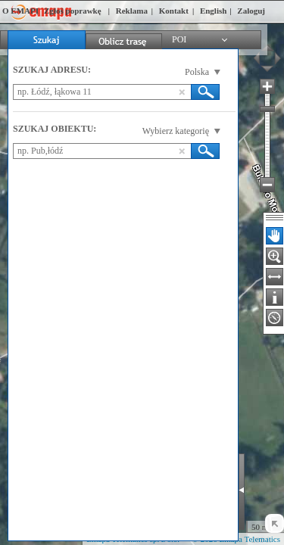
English (213, 10)
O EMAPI (20, 10)
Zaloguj (251, 10)
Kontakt (174, 10)
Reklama (132, 10)
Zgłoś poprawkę (72, 10)
